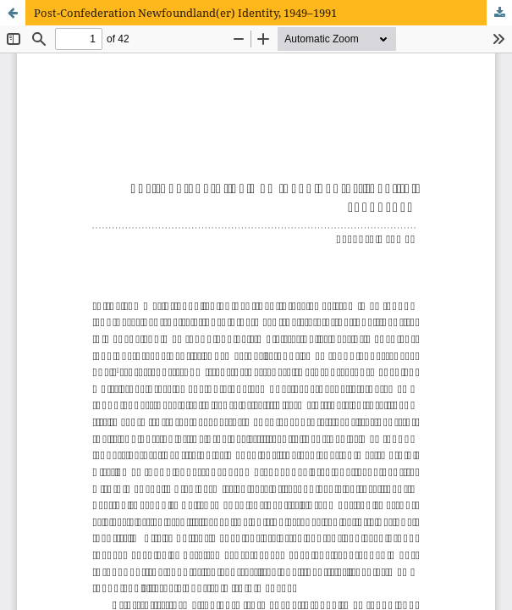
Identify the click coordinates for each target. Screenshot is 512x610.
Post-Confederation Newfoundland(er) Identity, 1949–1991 (185, 12)
